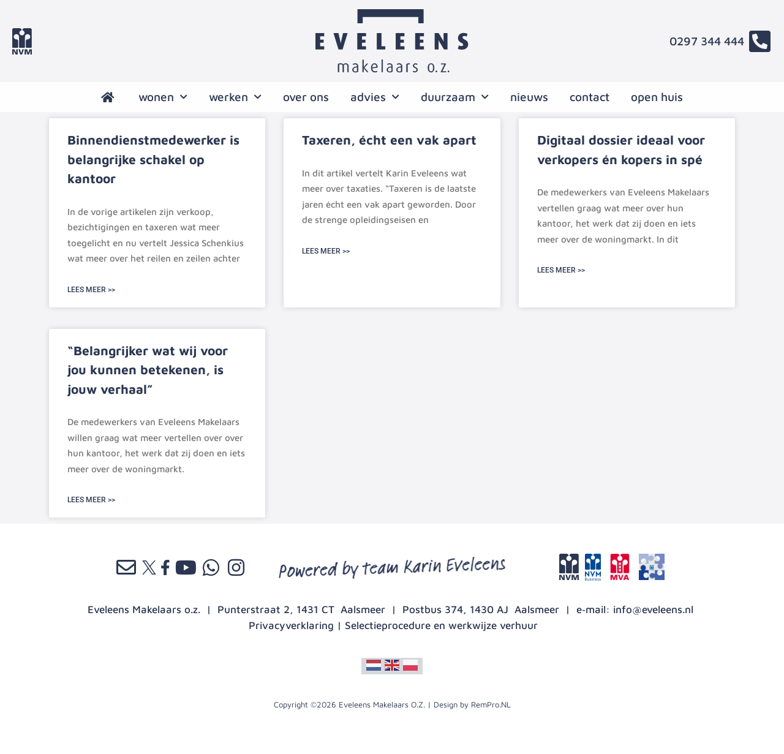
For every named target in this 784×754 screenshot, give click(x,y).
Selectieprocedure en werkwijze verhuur (441, 625)
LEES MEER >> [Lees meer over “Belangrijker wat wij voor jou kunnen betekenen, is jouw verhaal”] (91, 500)
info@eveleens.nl (653, 609)
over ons (306, 97)
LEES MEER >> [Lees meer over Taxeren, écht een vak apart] (326, 251)
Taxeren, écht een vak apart (389, 139)
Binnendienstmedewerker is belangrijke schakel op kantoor (153, 159)
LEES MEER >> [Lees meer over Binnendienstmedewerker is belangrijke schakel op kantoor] (91, 289)
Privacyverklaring (291, 625)
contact (589, 97)
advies (374, 97)
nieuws (529, 97)
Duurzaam (455, 97)
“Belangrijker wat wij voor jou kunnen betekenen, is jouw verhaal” (147, 369)
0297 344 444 (706, 41)
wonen (162, 97)
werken (235, 97)
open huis (657, 97)
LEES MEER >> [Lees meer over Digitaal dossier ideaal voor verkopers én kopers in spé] (561, 270)
